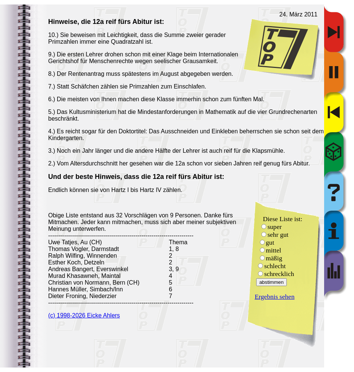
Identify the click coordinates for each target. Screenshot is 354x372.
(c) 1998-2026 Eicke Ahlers (84, 315)
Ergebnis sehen (275, 296)
